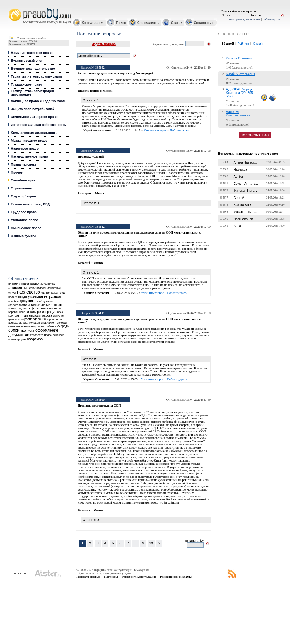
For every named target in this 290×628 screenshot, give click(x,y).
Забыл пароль (271, 19)
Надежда (240, 169)
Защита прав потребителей (33, 109)
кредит (21, 339)
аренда (13, 322)
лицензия (58, 335)
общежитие (46, 301)
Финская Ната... (245, 190)
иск (51, 308)
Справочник (203, 22)
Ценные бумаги (23, 236)
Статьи (176, 22)
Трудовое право (24, 212)
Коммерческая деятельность (34, 132)
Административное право (32, 52)
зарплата (52, 319)
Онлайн (258, 43)
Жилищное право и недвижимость (38, 101)
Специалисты (148, 22)
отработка (36, 335)
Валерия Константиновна (238, 113)
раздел (55, 292)
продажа (22, 308)
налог (58, 308)
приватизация (31, 315)
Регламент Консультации (139, 576)
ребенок (51, 326)
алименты (17, 287)
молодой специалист (42, 322)
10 (151, 543)
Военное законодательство (33, 68)
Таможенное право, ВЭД (30, 204)
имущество (38, 326)
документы (29, 301)
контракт (14, 315)
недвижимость (37, 287)
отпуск (22, 297)
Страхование (21, 188)
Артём (238, 176)
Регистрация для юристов (244, 19)
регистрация (46, 312)
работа (47, 315)
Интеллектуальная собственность (38, 124)
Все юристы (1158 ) (255, 134)
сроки (13, 330)
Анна (237, 226)
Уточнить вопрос (155, 130)
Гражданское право (26, 84)
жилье (45, 292)
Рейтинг (243, 43)
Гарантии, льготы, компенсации (36, 76)
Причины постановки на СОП (99, 405)
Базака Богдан (244, 204)
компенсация (20, 283)
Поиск (121, 22)
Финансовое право (26, 228)
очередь (63, 326)
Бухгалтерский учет (27, 60)
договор (56, 304)
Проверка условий (91, 156)
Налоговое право (25, 148)
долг (61, 319)
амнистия (58, 315)
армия (12, 308)
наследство (28, 292)
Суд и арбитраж (23, 196)
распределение (35, 319)
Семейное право (24, 180)
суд (62, 292)
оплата (23, 322)
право (12, 339)
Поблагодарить (180, 130)
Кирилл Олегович (239, 58)
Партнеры (111, 576)
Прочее (17, 172)
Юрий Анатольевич (240, 74)
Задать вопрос (104, 44)
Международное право (29, 140)
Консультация (93, 22)
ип (9, 283)
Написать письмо (88, 576)
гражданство (16, 319)
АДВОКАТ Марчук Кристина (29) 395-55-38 (240, 92)
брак (60, 312)
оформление (38, 308)
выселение (23, 326)
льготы (31, 312)
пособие (13, 301)
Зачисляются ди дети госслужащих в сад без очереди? (115, 73)
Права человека (23, 164)
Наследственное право (29, 156)
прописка (27, 330)
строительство (17, 304)
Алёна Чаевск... (245, 162)
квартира (35, 339)
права (47, 335)
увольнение (38, 296)
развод (55, 297)
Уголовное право (24, 220)
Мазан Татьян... (245, 212)
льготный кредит (39, 304)
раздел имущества (42, 283)
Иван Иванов (243, 219)
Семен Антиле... (246, 183)
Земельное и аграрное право (34, 117)
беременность (17, 312)
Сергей (239, 197)
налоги (12, 297)
